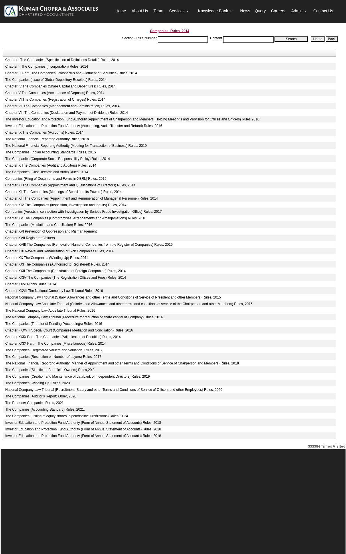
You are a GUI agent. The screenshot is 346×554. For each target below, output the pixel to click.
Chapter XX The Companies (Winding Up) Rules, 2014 (46, 258)
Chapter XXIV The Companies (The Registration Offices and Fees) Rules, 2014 (65, 278)
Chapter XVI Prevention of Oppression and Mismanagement (51, 231)
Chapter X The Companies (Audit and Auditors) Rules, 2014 (50, 165)
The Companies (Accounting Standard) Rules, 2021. (45, 409)
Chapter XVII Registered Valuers (30, 238)
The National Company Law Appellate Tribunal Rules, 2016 (50, 311)
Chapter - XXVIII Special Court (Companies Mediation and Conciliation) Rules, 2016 (69, 330)
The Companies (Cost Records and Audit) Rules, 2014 (46, 172)
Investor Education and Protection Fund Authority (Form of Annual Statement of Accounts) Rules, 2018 (83, 423)
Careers (278, 11)
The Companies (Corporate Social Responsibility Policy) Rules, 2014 (57, 159)
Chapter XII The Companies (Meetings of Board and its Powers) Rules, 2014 (63, 192)
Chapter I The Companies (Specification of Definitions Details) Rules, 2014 (62, 60)
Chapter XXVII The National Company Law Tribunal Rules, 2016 (54, 291)
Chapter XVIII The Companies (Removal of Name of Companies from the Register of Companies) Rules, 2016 (89, 245)
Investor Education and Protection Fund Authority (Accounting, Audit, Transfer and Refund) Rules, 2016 (83, 126)
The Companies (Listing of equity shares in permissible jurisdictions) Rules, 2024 (66, 416)
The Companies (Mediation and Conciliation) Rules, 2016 (48, 225)
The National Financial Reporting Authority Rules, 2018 (47, 139)
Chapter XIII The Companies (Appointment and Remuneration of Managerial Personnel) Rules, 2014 (81, 198)
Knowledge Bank (215, 11)
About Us (140, 11)
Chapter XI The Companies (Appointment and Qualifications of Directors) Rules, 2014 (70, 185)
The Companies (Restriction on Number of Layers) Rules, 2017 (53, 357)
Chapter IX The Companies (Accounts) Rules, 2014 (44, 132)
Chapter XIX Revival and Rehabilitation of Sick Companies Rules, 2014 (59, 251)
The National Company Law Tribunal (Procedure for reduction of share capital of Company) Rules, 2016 (84, 317)
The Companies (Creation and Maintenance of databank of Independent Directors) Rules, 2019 (77, 376)
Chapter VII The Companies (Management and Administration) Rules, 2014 (62, 106)
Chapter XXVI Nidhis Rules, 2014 (30, 284)
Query (260, 11)
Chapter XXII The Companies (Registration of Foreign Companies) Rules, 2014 (65, 271)
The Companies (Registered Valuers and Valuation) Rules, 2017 (53, 350)
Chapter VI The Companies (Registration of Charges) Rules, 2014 (55, 99)
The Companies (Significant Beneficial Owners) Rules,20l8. (50, 370)
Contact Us (323, 11)
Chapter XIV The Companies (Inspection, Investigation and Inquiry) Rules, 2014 (65, 205)
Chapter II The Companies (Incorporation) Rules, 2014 (46, 67)
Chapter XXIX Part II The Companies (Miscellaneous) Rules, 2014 (55, 344)
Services (179, 11)
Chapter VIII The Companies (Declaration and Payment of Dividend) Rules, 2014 (66, 113)
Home (120, 11)
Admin (299, 11)
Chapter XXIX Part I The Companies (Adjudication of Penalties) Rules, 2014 (62, 337)
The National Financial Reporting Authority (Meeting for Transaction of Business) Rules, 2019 (76, 146)
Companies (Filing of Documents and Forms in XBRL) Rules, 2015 (55, 179)
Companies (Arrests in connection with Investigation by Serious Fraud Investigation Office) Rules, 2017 (83, 212)
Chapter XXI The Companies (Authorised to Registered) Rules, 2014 (57, 264)
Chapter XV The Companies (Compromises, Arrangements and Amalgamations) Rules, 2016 (75, 218)
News (245, 11)
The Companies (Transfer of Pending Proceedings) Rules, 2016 (53, 324)
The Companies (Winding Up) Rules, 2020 (37, 383)
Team (158, 11)
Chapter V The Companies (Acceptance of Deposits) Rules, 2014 (54, 93)
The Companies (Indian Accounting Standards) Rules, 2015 (50, 152)
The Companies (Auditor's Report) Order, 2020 (40, 396)
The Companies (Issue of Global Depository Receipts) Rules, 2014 (55, 80)
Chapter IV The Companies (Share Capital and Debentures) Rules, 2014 (60, 86)
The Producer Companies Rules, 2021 (34, 403)
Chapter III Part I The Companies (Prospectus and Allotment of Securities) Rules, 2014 (71, 73)
